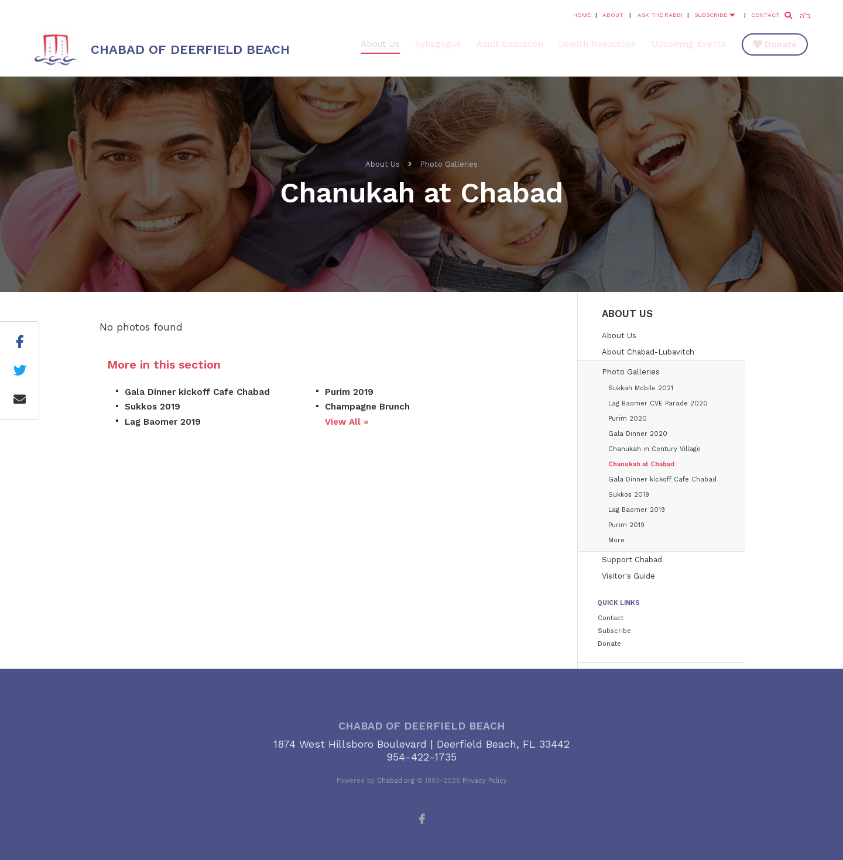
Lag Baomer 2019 (163, 422)
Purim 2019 (349, 392)
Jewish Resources (597, 44)
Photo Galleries (449, 164)
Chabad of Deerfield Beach (190, 49)
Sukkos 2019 (152, 406)
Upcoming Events (688, 44)
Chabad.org (395, 781)
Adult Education (510, 44)
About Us (380, 44)
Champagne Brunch (367, 406)
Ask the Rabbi (660, 15)
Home (582, 15)
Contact (765, 15)
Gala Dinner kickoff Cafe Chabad (197, 392)
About (612, 15)
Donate (781, 44)
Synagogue (438, 44)
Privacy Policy (484, 781)
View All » (346, 422)
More (616, 540)
